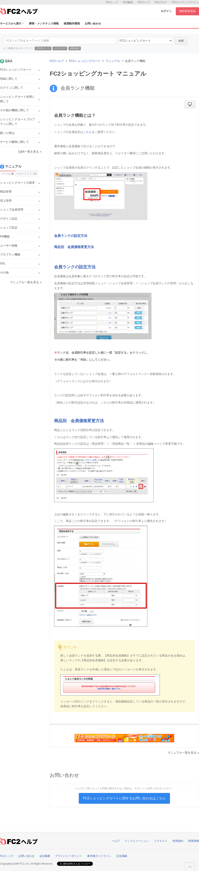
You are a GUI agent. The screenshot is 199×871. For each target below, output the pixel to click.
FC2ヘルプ (57, 61)
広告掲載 (121, 856)
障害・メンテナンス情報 (44, 23)
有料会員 (74, 48)
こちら (87, 132)
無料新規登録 (187, 11)
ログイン (166, 11)
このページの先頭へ (189, 867)
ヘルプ (116, 840)
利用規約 (177, 840)
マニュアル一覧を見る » (183, 752)
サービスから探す (12, 23)
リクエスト (160, 840)
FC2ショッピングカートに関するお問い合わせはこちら (124, 798)
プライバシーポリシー (68, 856)
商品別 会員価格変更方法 (74, 247)
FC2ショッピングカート (85, 61)
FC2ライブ (144, 2)
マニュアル (113, 61)
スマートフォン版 (27, 173)
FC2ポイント (43, 48)
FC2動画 (128, 2)
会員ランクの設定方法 (70, 235)
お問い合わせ (93, 23)
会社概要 (44, 856)
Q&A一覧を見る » (29, 151)
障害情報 (193, 840)
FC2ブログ (161, 2)
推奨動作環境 (72, 23)
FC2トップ (112, 2)
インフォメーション (137, 840)
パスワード (60, 48)
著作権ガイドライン (99, 856)
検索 (181, 40)
